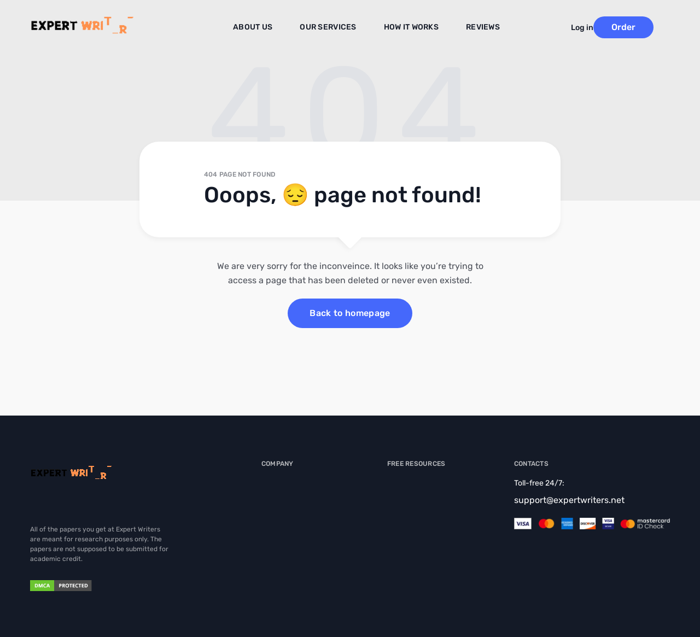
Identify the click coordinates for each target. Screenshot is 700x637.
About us (264, 28)
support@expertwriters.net (569, 500)
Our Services (332, 28)
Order (640, 27)
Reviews (474, 28)
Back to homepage (350, 313)
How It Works (407, 28)
